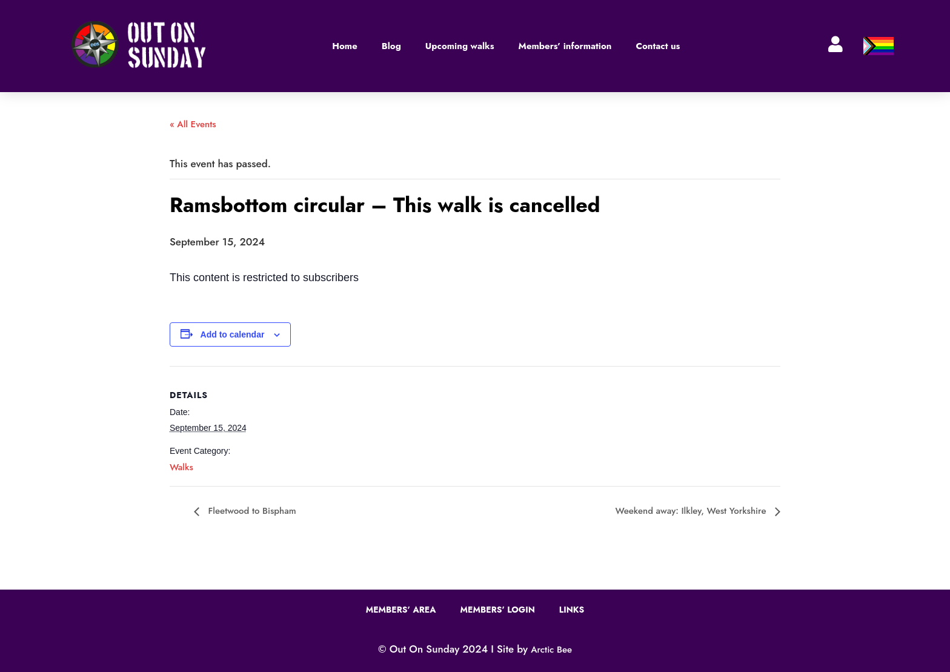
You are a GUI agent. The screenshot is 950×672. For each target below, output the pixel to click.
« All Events (193, 124)
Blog (391, 46)
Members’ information (565, 46)
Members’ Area (401, 610)
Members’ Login (497, 610)
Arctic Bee (551, 649)
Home (344, 46)
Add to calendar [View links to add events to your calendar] (233, 334)
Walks (181, 467)
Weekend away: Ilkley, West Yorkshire (692, 510)
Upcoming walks (459, 46)
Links (572, 610)
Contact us (658, 46)
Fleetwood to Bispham (250, 510)
